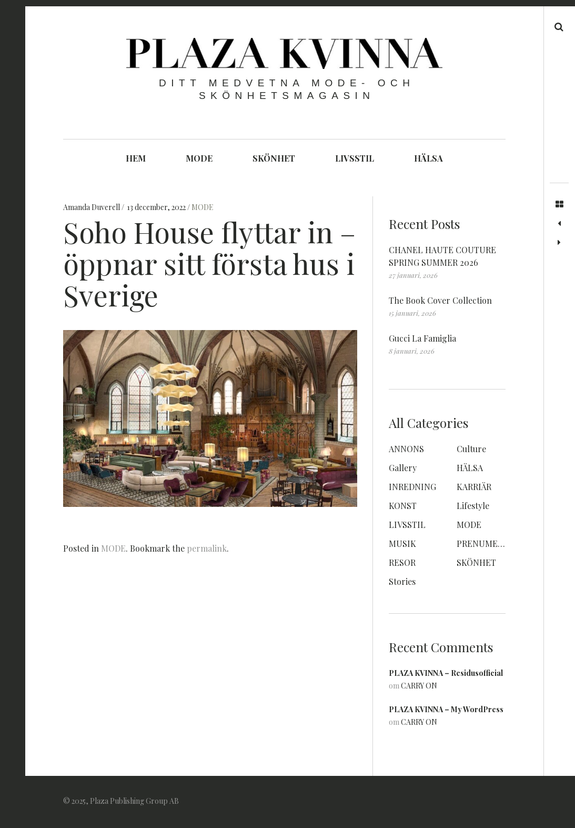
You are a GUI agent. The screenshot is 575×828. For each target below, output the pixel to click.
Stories (402, 581)
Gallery (403, 467)
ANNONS (406, 448)
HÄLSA (428, 158)
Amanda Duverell (92, 208)
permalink (207, 548)
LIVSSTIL (354, 158)
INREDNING (412, 486)
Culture (471, 448)
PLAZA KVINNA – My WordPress (446, 709)
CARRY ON (419, 686)
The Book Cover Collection (440, 300)
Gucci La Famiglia (422, 338)
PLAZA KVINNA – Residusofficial (446, 673)
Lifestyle (473, 505)
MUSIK (402, 543)
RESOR (402, 562)
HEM (136, 158)
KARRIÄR (474, 486)
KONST (403, 505)
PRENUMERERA (488, 543)
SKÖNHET (274, 158)
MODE (199, 158)
